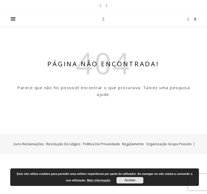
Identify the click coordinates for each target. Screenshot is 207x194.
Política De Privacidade (101, 143)
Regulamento (133, 143)
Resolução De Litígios (63, 143)
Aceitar (130, 180)
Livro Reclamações (28, 143)
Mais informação (98, 180)
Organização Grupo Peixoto (169, 143)
